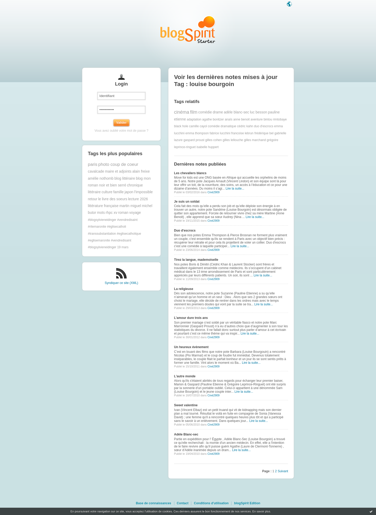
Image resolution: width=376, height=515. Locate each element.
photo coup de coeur (118, 164)
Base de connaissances (153, 503)
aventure (256, 119)
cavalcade (96, 171)
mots (101, 213)
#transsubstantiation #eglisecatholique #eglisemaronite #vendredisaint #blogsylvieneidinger (114, 240)
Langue (290, 4)
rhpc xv (111, 213)
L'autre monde (185, 376)
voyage (135, 213)
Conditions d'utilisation (211, 503)
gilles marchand (255, 140)
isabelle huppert (208, 147)
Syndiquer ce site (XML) (121, 283)
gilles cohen (213, 140)
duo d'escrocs (263, 126)
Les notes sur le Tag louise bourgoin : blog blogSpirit (188, 29)
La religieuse (183, 289)
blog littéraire (124, 178)
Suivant (283, 471)
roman (123, 213)
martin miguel (130, 206)
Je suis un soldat (186, 201)
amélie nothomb (101, 178)
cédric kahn (245, 126)
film (193, 112)
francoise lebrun (242, 133)
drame (218, 112)
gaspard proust (194, 140)
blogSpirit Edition (247, 503)
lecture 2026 (138, 199)
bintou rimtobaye (275, 119)
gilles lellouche (233, 140)
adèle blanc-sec (236, 112)
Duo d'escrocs (185, 230)
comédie (205, 112)
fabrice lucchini (220, 133)
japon (129, 192)
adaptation (194, 119)
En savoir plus (261, 511)
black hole (181, 126)
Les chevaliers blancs (190, 173)
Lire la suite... (235, 188)
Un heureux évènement (191, 347)
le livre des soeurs (112, 199)
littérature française (103, 206)
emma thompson (197, 133)
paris (92, 164)
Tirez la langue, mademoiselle (196, 260)
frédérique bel (263, 133)
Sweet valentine (186, 405)
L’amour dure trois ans (191, 318)
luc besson (258, 112)
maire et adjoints (118, 171)
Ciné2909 (213, 192)
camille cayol (198, 126)
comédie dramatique (222, 126)
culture (107, 192)
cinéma (181, 112)
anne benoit (241, 119)
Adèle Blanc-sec (186, 434)
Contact (183, 503)
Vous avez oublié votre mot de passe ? (121, 130)
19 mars (122, 247)
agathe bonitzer (213, 119)
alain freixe (141, 171)
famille (118, 192)
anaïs (228, 119)
